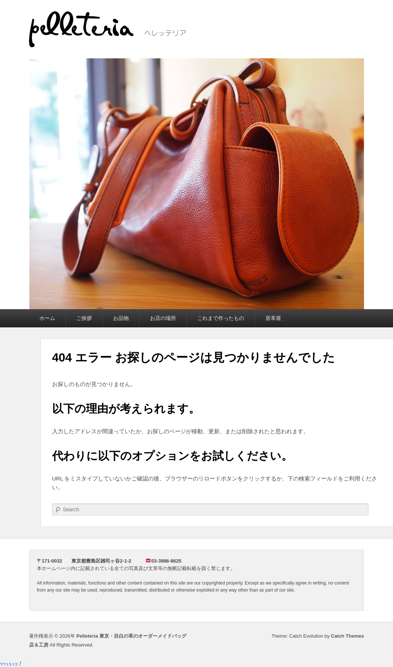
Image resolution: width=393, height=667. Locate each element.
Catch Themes (347, 636)
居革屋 (273, 318)
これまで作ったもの (220, 318)
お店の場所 (163, 318)
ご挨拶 (84, 318)
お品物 (121, 318)
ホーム (47, 318)
